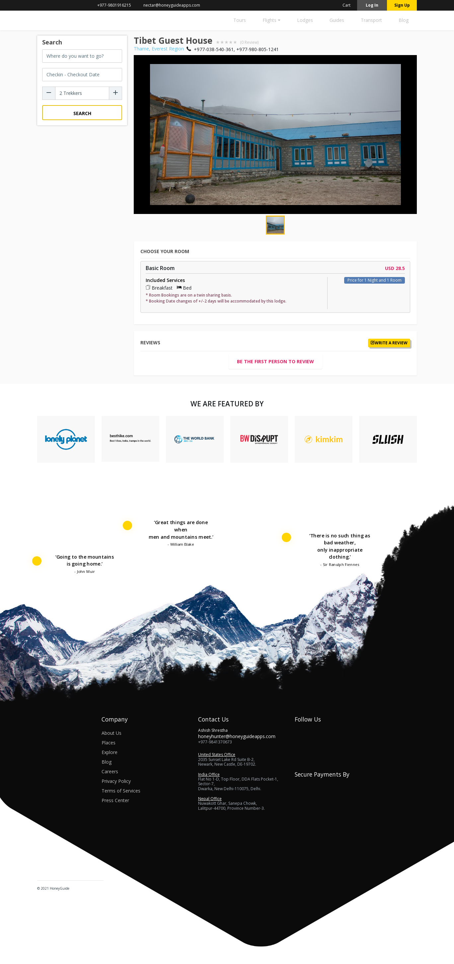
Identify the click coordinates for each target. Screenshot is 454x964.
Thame (141, 48)
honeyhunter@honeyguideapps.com (236, 736)
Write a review (389, 343)
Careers (110, 771)
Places (108, 742)
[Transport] (371, 22)
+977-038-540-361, (214, 49)
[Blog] (403, 22)
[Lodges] (305, 22)
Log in (372, 5)
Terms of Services (121, 791)
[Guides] (336, 22)
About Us (111, 733)
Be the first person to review (275, 361)
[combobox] (82, 56)
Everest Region (168, 48)
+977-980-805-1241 (257, 49)
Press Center (115, 800)
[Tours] (239, 22)
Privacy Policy (116, 781)
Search (82, 113)
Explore (109, 752)
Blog (107, 762)
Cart (342, 5)
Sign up (402, 5)
